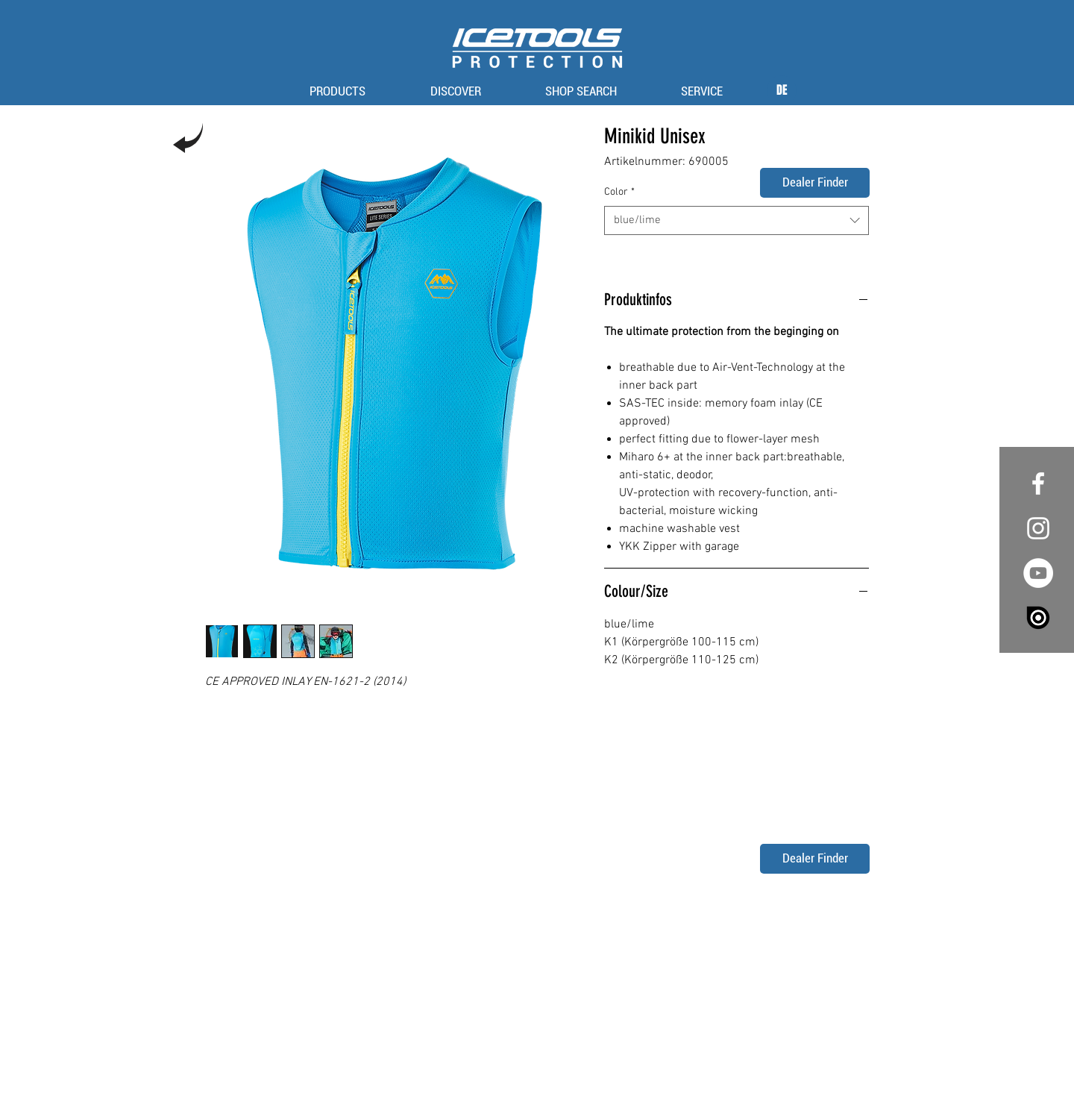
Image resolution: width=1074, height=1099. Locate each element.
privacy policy (555, 1063)
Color (619, 192)
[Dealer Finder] (815, 183)
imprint (505, 1063)
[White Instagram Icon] (1038, 528)
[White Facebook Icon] (1038, 483)
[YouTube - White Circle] (1038, 573)
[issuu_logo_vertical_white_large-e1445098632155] (1038, 618)
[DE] (782, 90)
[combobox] (736, 220)
